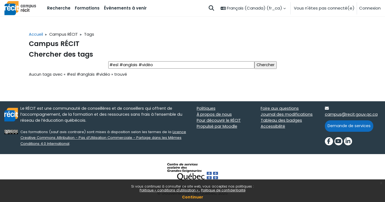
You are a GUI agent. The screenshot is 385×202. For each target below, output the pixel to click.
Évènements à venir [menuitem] (125, 8)
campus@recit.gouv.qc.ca (351, 115)
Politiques (206, 109)
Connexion (370, 8)
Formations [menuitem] (87, 8)
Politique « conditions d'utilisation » (169, 190)
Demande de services (350, 127)
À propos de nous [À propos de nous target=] (214, 115)
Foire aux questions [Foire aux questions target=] (280, 109)
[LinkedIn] (348, 142)
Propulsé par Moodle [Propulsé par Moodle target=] (217, 127)
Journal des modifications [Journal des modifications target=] (287, 115)
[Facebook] (329, 142)
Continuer (192, 197)
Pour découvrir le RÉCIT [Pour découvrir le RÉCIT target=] (219, 121)
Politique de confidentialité (223, 190)
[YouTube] (338, 142)
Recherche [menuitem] (58, 8)
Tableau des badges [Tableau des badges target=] (282, 121)
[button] (211, 8)
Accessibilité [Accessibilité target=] (273, 127)
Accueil (36, 34)
